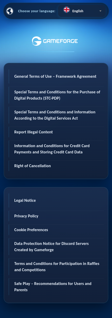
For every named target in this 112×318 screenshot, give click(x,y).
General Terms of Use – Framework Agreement (55, 76)
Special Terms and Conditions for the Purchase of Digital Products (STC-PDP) (57, 95)
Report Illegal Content (33, 131)
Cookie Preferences (31, 229)
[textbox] (82, 9)
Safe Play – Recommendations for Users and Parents (52, 286)
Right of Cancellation (32, 165)
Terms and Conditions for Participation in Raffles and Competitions (56, 266)
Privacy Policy (26, 215)
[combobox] (82, 11)
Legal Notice (25, 200)
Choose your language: (37, 11)
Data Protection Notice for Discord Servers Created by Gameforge (51, 246)
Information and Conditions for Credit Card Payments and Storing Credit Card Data (52, 148)
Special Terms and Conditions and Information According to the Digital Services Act (54, 115)
